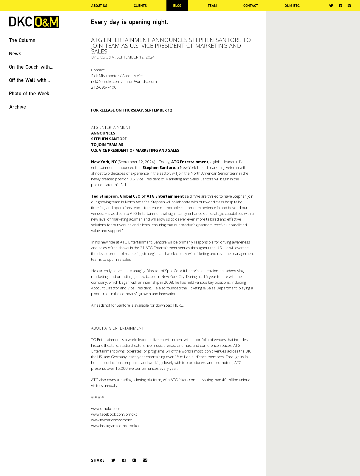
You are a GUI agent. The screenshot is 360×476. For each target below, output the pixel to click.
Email (145, 460)
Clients (140, 5)
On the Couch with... (31, 67)
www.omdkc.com (105, 408)
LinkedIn (134, 460)
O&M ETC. (292, 5)
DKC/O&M (34, 22)
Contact (250, 5)
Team (212, 5)
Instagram (349, 5)
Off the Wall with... (29, 80)
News (15, 53)
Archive (17, 107)
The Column (22, 40)
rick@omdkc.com (105, 81)
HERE (178, 305)
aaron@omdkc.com (140, 81)
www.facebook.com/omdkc (114, 414)
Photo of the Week (29, 93)
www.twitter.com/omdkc (111, 420)
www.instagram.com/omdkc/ (115, 425)
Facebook (340, 5)
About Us (99, 5)
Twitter (331, 5)
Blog (177, 5)
